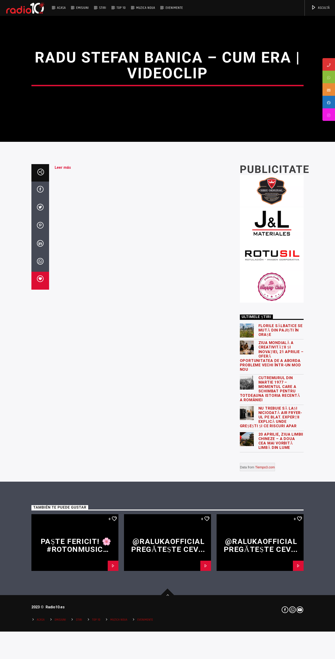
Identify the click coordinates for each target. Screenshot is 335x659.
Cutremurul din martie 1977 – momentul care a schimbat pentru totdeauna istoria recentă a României (270, 507)
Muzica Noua (145, 8)
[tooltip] (328, 64)
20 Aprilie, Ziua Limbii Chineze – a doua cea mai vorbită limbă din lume (280, 559)
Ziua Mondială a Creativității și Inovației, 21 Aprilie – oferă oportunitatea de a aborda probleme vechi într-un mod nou (272, 474)
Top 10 (121, 8)
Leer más (63, 285)
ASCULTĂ (320, 8)
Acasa (61, 8)
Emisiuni (82, 8)
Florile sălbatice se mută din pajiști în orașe (280, 448)
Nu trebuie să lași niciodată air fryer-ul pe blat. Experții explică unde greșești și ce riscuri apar (271, 535)
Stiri (102, 8)
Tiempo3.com (265, 585)
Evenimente (174, 8)
